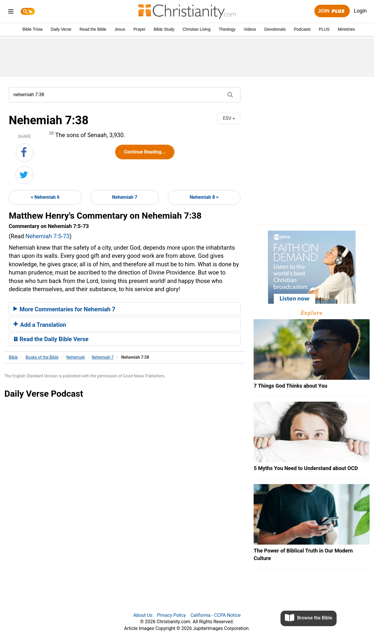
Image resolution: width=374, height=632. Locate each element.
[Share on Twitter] (24, 175)
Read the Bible (92, 29)
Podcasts (302, 29)
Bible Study (164, 29)
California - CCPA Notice (216, 615)
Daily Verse (61, 29)
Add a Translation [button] (39, 324)
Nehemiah (75, 357)
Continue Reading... (144, 152)
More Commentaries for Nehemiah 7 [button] (64, 309)
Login (360, 11)
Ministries (346, 29)
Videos (250, 29)
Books (42, 357)
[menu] (10, 12)
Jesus (120, 29)
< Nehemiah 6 (45, 197)
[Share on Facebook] (24, 153)
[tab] (124, 309)
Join (332, 11)
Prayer (140, 29)
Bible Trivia (32, 29)
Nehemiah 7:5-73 (47, 236)
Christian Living (197, 29)
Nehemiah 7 (124, 197)
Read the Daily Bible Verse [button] (51, 339)
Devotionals (275, 29)
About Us (142, 615)
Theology (227, 29)
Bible (13, 357)
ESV (229, 118)
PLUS (324, 29)
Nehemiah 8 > (204, 197)
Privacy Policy (171, 615)
